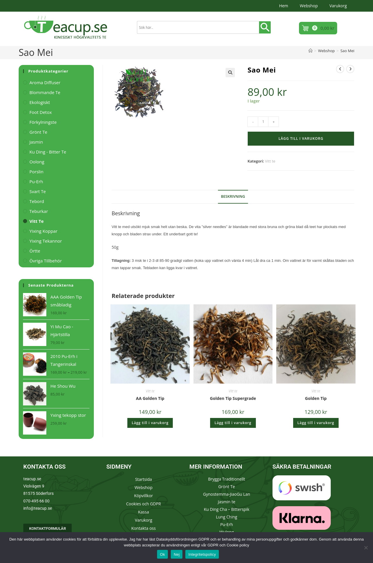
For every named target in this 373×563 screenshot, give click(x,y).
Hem (283, 5)
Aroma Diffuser (44, 82)
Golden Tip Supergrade (233, 398)
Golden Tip (316, 398)
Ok (162, 554)
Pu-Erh (36, 181)
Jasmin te (226, 501)
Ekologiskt (39, 102)
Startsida (143, 479)
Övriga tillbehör (45, 261)
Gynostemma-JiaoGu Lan (226, 494)
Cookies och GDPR (143, 503)
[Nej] (366, 547)
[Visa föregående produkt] (340, 69)
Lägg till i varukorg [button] (150, 422)
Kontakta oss (143, 528)
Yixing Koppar (43, 231)
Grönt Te (226, 486)
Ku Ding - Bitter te (47, 152)
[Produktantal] (263, 122)
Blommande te (44, 92)
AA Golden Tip (150, 398)
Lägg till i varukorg (301, 138)
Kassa (143, 512)
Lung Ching (226, 517)
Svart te (37, 191)
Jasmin (36, 142)
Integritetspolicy (202, 554)
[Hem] (310, 50)
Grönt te (38, 132)
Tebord (36, 201)
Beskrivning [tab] (233, 196)
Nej (177, 554)
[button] (230, 72)
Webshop (309, 5)
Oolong (36, 162)
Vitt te (270, 161)
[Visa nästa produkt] (350, 69)
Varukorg (338, 5)
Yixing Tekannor (45, 241)
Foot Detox (40, 112)
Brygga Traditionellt (226, 479)
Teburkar (38, 211)
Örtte (34, 251)
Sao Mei (347, 50)
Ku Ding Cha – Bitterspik (226, 509)
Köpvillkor (143, 495)
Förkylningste (43, 122)
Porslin (36, 171)
